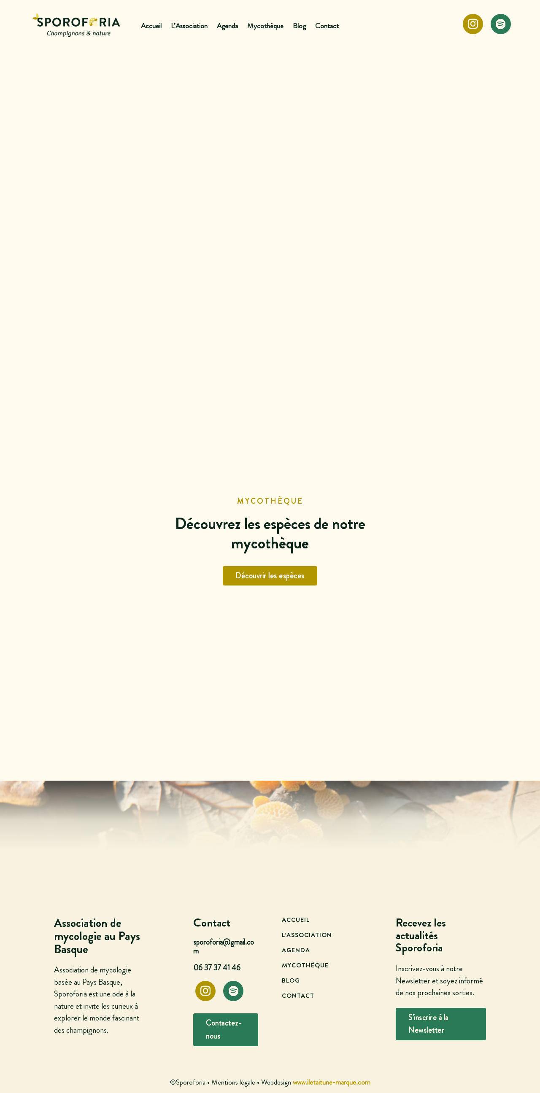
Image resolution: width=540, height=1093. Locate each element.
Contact (327, 26)
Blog (299, 26)
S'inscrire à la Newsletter (428, 1024)
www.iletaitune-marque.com (331, 1082)
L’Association (189, 26)
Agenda (227, 26)
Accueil (151, 26)
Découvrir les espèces (270, 575)
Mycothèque (265, 26)
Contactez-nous (223, 1030)
